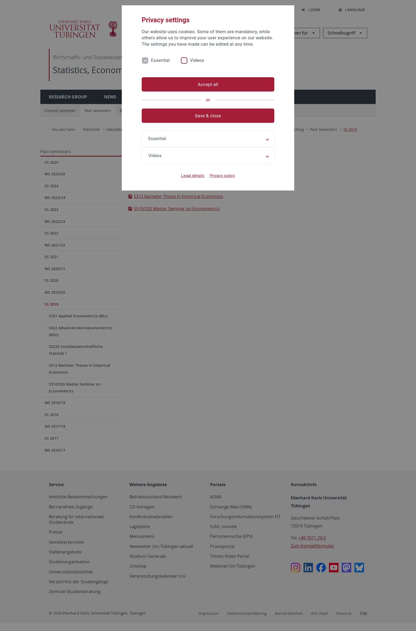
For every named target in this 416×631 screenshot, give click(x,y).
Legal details (193, 175)
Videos (197, 60)
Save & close (208, 115)
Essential (160, 60)
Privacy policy (222, 175)
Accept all (208, 84)
